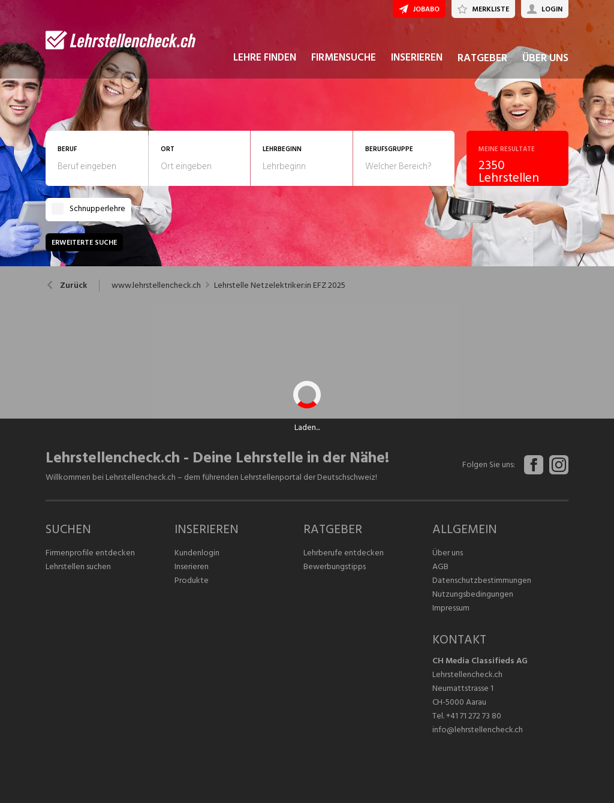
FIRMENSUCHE (343, 58)
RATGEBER (482, 59)
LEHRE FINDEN (264, 58)
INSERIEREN (417, 58)
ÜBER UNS (545, 59)
